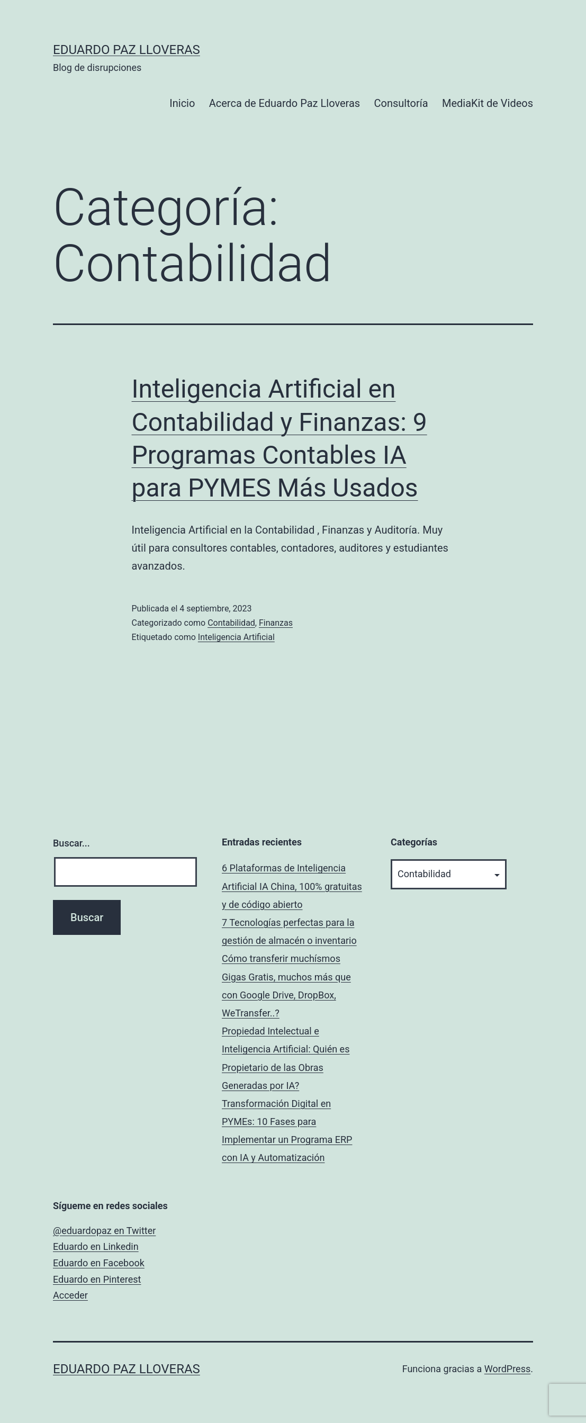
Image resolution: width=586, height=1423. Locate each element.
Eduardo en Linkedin (96, 1246)
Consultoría (401, 103)
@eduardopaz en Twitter (104, 1230)
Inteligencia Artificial (236, 637)
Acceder (70, 1295)
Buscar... (71, 843)
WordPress (507, 1368)
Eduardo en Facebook (99, 1262)
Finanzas (276, 623)
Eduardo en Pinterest (97, 1279)
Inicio (182, 103)
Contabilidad (231, 623)
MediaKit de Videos (487, 103)
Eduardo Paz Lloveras (126, 49)
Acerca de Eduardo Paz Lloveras (284, 103)
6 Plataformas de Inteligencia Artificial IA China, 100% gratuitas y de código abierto (292, 885)
